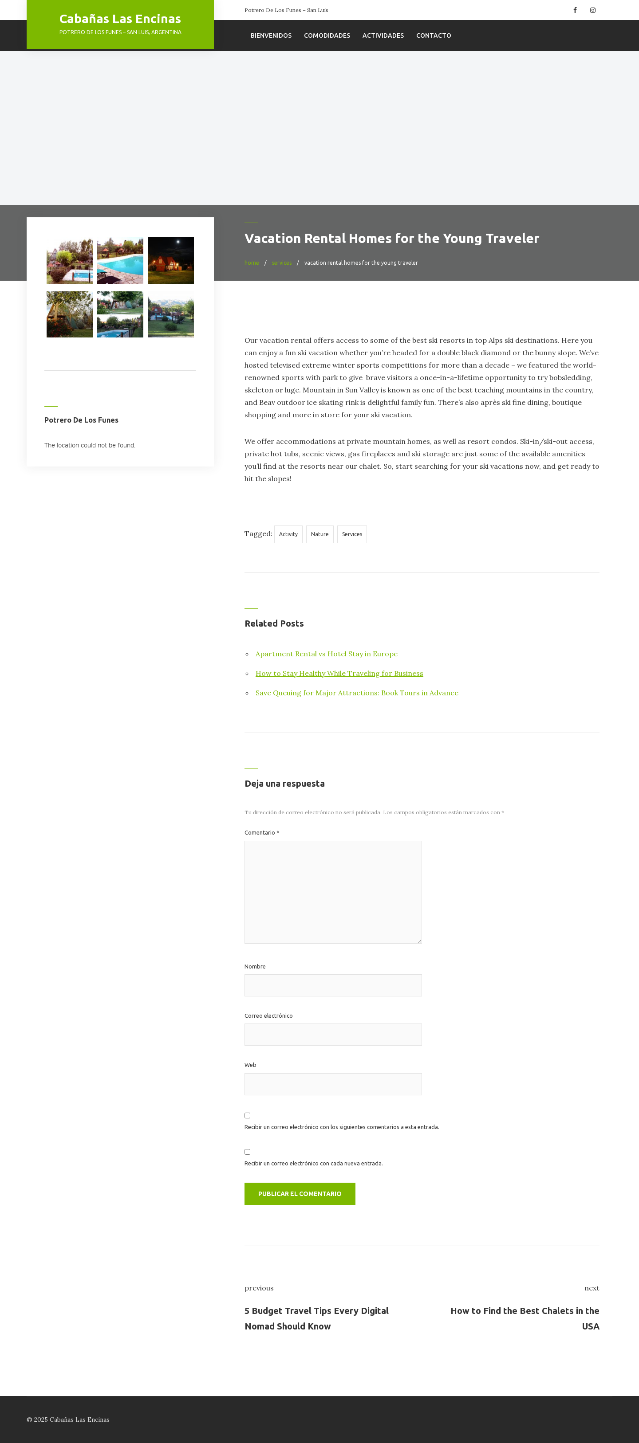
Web (250, 1065)
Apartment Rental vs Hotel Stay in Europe (327, 653)
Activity (288, 534)
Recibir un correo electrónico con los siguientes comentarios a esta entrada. (342, 1127)
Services (352, 534)
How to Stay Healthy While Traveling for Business (339, 673)
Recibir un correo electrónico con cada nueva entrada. (314, 1163)
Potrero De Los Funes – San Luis (286, 10)
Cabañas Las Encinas (120, 18)
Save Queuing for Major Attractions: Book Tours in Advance (357, 692)
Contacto (433, 35)
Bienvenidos (271, 35)
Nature (320, 534)
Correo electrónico (269, 1015)
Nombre (255, 966)
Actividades (383, 35)
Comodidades (327, 35)
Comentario (262, 832)
